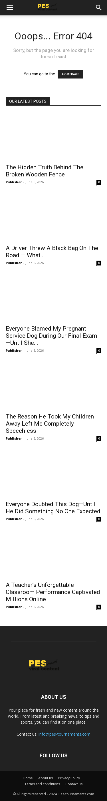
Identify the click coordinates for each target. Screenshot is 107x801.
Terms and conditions (42, 784)
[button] (10, 7)
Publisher (14, 182)
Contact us (73, 784)
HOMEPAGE (70, 74)
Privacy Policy (69, 778)
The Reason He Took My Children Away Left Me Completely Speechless (50, 423)
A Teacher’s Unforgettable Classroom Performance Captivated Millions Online (53, 592)
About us (45, 778)
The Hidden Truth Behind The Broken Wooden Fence (44, 171)
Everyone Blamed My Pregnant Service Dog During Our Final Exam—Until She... (51, 335)
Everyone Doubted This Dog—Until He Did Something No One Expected (53, 508)
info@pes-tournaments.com (64, 734)
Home (28, 778)
